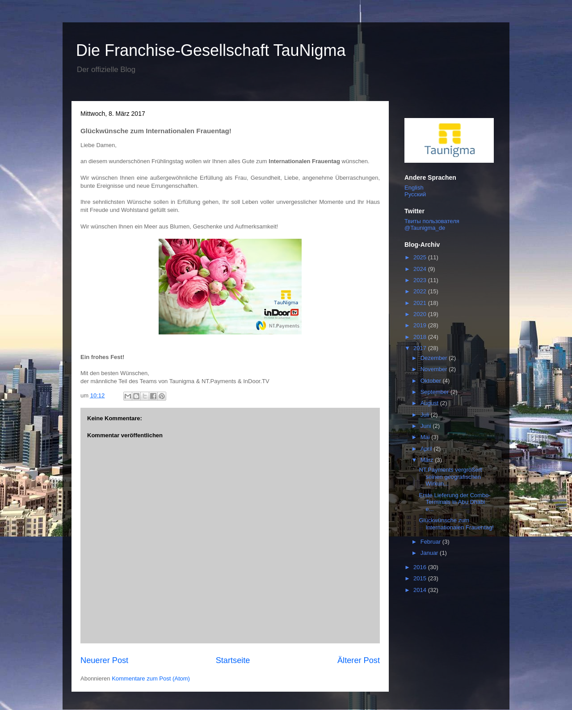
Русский (415, 194)
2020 (420, 314)
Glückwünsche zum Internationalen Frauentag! (456, 524)
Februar (431, 541)
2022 (420, 291)
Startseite (233, 660)
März (428, 459)
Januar (430, 552)
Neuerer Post (104, 660)
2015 (420, 578)
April (427, 448)
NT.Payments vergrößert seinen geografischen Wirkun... (450, 476)
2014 (420, 590)
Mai (426, 437)
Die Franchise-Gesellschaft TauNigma (211, 50)
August (430, 403)
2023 (420, 280)
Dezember (435, 358)
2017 (420, 348)
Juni (427, 426)
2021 (420, 303)
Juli (426, 414)
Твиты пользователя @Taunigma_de (431, 224)
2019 (420, 325)
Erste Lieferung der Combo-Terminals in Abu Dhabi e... (454, 502)
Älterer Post (358, 660)
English (414, 187)
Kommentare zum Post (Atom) (151, 678)
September (435, 392)
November (435, 369)
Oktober (432, 380)
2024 (420, 269)
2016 (420, 567)
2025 (420, 257)
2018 (420, 337)
